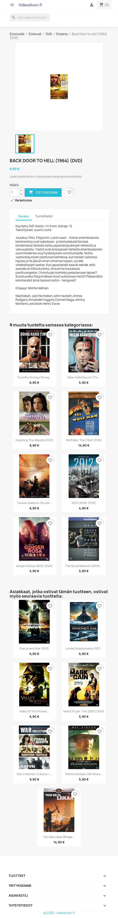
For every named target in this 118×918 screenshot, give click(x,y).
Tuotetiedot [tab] (44, 216)
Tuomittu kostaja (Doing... (34, 377)
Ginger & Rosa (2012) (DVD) (34, 566)
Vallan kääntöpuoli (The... (83, 377)
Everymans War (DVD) (34, 648)
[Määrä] (14, 192)
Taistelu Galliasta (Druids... (34, 503)
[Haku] (30, 17)
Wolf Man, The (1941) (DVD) (84, 440)
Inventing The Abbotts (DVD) (34, 440)
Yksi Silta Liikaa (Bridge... (59, 837)
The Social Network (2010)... (83, 566)
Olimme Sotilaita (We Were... (83, 774)
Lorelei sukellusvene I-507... (84, 648)
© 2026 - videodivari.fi (59, 913)
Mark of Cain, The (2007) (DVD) (83, 711)
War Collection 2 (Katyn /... (34, 774)
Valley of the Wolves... (34, 711)
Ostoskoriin (43, 192)
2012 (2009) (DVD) (84, 503)
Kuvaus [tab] (23, 216)
